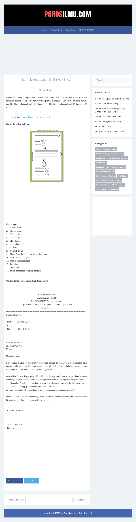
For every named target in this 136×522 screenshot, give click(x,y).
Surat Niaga (122, 176)
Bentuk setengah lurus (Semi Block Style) (112, 98)
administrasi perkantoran (106, 149)
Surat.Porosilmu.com (67, 513)
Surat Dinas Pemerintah (105, 171)
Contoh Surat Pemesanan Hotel (108, 116)
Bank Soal (70, 30)
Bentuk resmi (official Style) (106, 103)
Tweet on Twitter (31, 481)
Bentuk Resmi (101, 158)
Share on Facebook (14, 481)
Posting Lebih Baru (16, 499)
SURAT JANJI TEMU (103, 126)
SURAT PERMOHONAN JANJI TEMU (109, 131)
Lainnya (122, 167)
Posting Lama (80, 499)
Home (44, 30)
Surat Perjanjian (102, 180)
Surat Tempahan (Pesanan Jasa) (36, 117)
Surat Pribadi (116, 180)
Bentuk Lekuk (118, 154)
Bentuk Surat (57, 30)
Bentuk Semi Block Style (118, 158)
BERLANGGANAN (86, 30)
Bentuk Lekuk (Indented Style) (108, 121)
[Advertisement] (68, 53)
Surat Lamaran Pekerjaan (105, 176)
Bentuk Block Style (103, 154)
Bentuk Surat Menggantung (106, 167)
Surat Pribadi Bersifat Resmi (107, 189)
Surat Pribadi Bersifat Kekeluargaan (110, 185)
